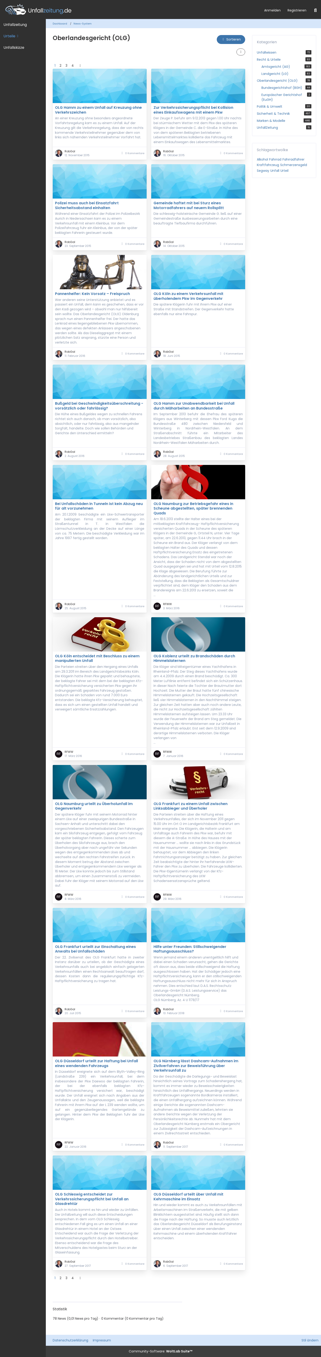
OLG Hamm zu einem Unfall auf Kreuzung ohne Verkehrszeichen (98, 110)
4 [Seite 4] (72, 65)
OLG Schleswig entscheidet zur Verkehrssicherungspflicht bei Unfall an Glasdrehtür (92, 1199)
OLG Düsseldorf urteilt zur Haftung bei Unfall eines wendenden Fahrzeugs (96, 1063)
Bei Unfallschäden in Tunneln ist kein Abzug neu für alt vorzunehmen (99, 506)
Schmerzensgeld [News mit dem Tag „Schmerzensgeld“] (293, 165)
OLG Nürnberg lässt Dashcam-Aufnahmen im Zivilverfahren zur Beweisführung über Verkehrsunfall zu (196, 1065)
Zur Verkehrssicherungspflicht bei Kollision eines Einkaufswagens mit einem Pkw (193, 110)
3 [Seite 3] (66, 65)
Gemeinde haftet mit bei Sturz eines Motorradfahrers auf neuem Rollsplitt (189, 205)
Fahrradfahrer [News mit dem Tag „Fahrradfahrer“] (294, 159)
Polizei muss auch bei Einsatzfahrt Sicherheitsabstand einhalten (87, 205)
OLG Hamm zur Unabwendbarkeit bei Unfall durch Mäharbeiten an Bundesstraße (194, 406)
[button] (231, 39)
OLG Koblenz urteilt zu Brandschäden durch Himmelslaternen (194, 658)
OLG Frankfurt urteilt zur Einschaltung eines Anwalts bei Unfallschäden (95, 949)
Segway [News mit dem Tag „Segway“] (263, 170)
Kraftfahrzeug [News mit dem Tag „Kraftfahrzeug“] (268, 165)
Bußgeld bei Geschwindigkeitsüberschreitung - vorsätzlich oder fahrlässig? (99, 406)
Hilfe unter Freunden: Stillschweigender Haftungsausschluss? (190, 949)
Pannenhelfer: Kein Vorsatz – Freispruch (92, 293)
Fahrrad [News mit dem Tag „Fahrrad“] (275, 159)
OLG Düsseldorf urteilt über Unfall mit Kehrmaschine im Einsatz (188, 1196)
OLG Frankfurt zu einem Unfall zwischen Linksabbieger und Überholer (191, 806)
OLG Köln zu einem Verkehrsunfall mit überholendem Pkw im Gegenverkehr (188, 296)
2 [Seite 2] (60, 65)
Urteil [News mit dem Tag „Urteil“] (284, 170)
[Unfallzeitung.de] (130, 9)
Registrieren (297, 10)
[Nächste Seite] (80, 65)
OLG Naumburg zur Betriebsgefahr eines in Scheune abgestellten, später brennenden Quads (193, 508)
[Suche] (315, 10)
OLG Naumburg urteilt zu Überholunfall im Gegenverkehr (94, 806)
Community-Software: (160, 1351)
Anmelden (272, 10)
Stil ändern (310, 1340)
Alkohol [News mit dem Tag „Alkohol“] (262, 159)
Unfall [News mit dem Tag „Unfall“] (274, 170)
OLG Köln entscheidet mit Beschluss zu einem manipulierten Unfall (97, 658)
